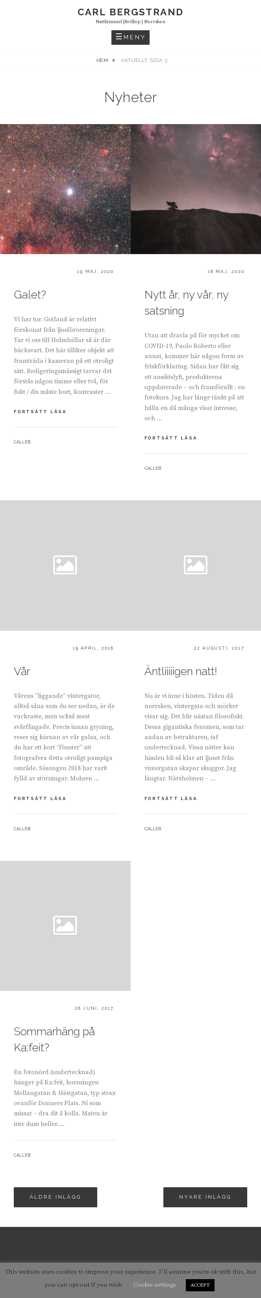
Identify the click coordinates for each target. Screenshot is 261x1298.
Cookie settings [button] (154, 1285)
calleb (22, 442)
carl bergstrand (131, 12)
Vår (22, 671)
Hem (103, 60)
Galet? (30, 294)
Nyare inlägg (205, 1197)
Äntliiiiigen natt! (180, 671)
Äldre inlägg (55, 1197)
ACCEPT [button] (200, 1285)
